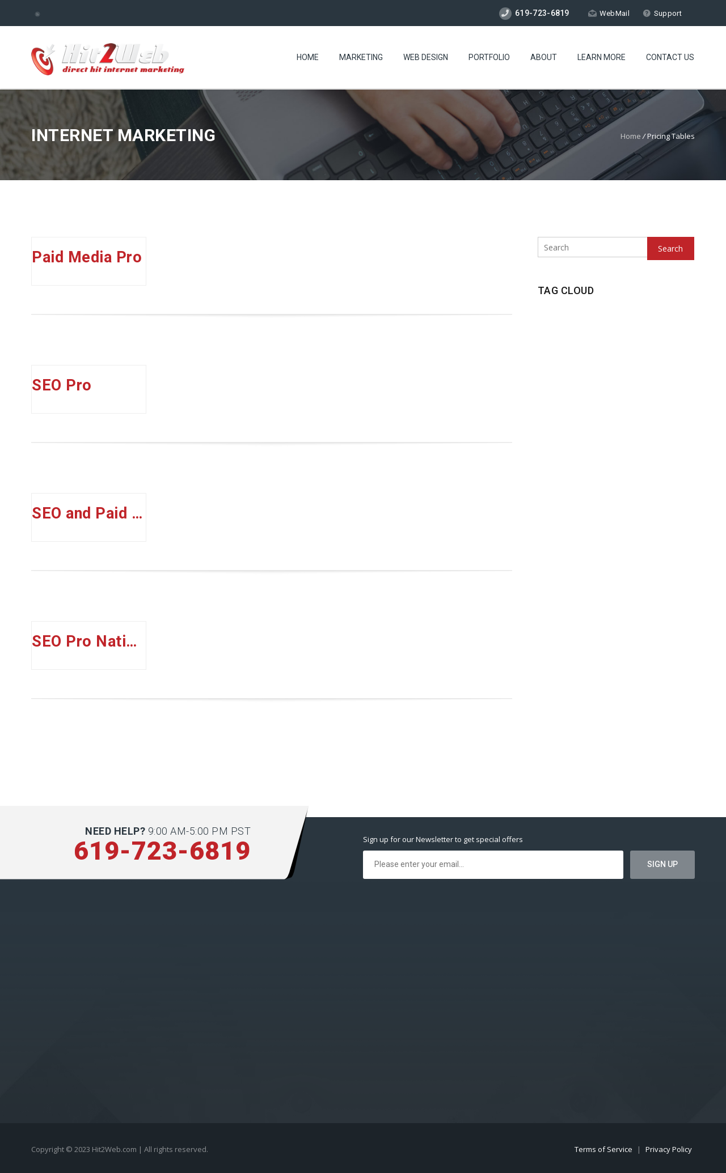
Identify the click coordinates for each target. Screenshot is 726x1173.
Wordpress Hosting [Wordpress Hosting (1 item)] (634, 401)
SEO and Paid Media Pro (89, 513)
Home (308, 57)
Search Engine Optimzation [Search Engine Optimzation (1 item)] (636, 343)
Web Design (425, 57)
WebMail (609, 13)
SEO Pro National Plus (89, 641)
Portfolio (489, 57)
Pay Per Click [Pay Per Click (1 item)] (562, 343)
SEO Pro (62, 385)
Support (662, 13)
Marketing (361, 57)
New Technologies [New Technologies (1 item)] (628, 324)
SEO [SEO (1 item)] (549, 362)
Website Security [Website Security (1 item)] (568, 401)
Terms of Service (604, 1149)
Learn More (601, 57)
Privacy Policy (668, 1149)
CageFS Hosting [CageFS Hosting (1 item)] (565, 324)
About (543, 57)
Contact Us (670, 57)
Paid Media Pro (87, 257)
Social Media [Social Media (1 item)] (588, 362)
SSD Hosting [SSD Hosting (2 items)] (590, 381)
